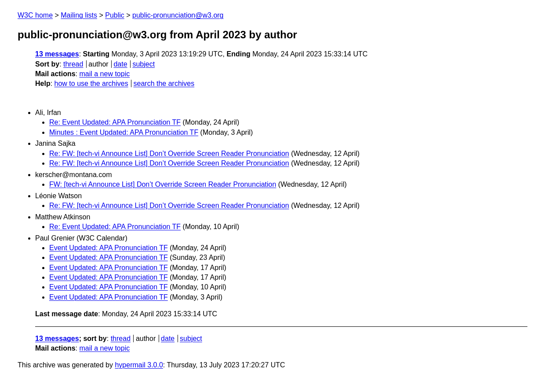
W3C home (35, 15)
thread (73, 64)
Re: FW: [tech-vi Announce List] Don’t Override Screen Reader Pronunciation (169, 153)
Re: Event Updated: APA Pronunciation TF (115, 122)
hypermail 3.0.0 (139, 365)
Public (114, 15)
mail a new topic (104, 74)
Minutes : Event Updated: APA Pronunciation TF (123, 132)
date (120, 64)
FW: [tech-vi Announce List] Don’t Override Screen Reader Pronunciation (162, 184)
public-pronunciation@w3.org (177, 15)
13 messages (57, 54)
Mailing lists (79, 15)
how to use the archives (91, 83)
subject (143, 64)
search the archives (164, 83)
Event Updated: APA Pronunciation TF (108, 248)
